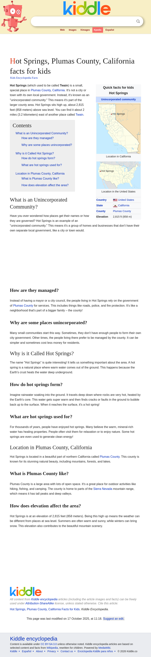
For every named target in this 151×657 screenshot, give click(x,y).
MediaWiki (104, 647)
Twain (79, 114)
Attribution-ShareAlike (39, 603)
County (101, 211)
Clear (130, 21)
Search (138, 21)
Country (101, 199)
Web (62, 30)
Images (72, 30)
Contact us (67, 651)
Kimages (85, 30)
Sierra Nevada (102, 488)
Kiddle (13, 651)
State (99, 205)
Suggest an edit (113, 618)
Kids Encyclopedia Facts (24, 77)
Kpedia (97, 30)
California (123, 205)
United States (126, 199)
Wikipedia (52, 647)
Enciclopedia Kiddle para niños (95, 651)
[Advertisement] (75, 44)
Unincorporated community (118, 99)
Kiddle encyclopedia (44, 599)
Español (109, 30)
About (39, 651)
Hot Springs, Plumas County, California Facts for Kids (45, 609)
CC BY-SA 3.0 (49, 644)
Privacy (51, 651)
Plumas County (122, 211)
